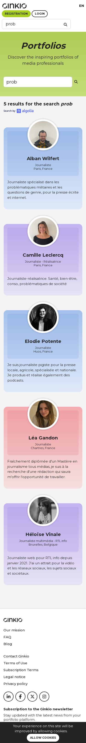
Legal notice (14, 677)
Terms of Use (15, 663)
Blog (7, 644)
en (81, 5)
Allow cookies (43, 737)
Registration (16, 13)
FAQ (7, 637)
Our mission (14, 630)
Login (40, 13)
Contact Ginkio (16, 656)
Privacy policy (15, 683)
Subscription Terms (21, 670)
